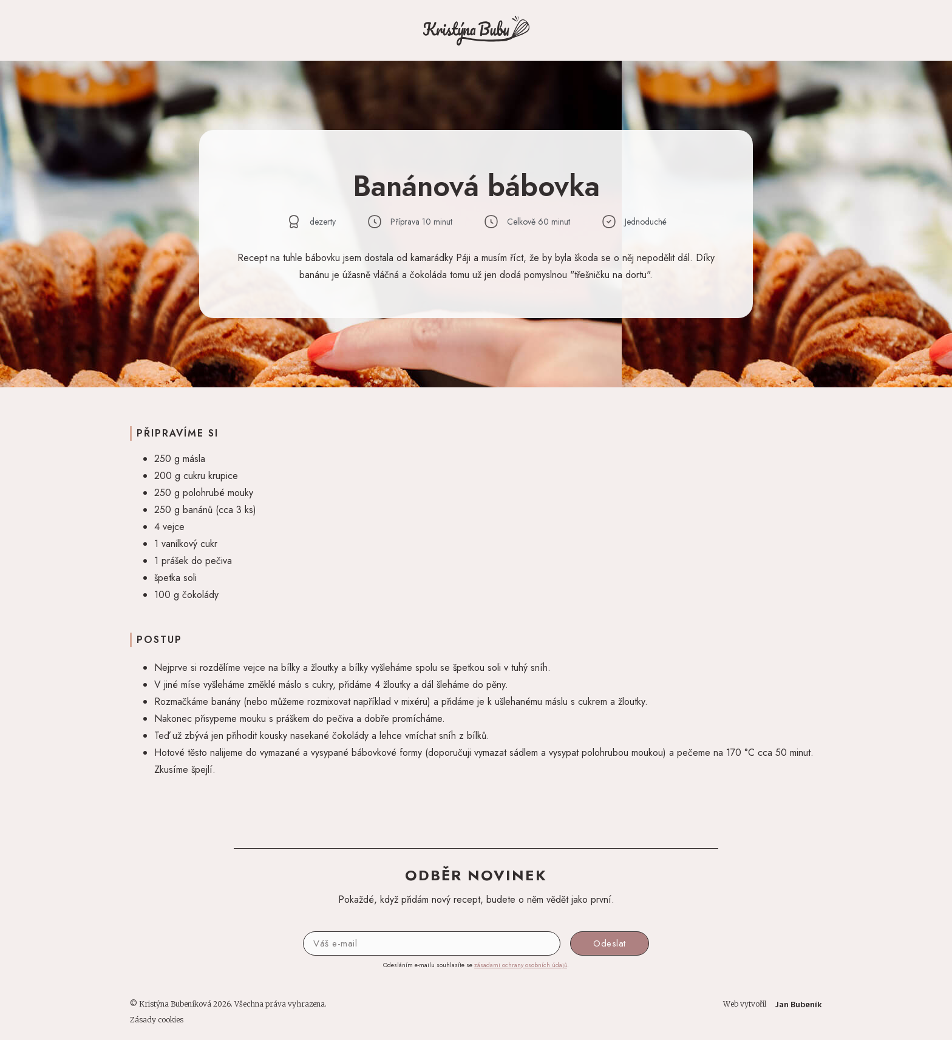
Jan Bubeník (798, 1004)
